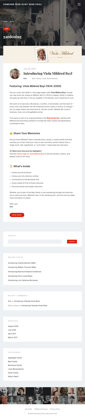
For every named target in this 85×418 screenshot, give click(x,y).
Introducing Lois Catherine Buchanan (23, 280)
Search (12, 236)
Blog (12, 21)
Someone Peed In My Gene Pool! (22, 4)
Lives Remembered (50, 78)
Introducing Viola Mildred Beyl (48, 73)
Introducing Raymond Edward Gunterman (24, 272)
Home (5, 21)
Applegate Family (15, 358)
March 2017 (12, 337)
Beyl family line (53, 118)
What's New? (13, 376)
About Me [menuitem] (28, 409)
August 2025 (13, 326)
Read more (17, 215)
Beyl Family (36, 78)
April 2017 (12, 334)
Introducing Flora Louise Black (20, 276)
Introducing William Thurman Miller (22, 267)
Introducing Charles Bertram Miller (22, 263)
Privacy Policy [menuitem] (55, 409)
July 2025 (12, 330)
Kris (25, 78)
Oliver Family (13, 373)
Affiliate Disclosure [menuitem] (41, 409)
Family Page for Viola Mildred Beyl (30, 154)
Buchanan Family (15, 365)
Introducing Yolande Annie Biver (27, 301)
